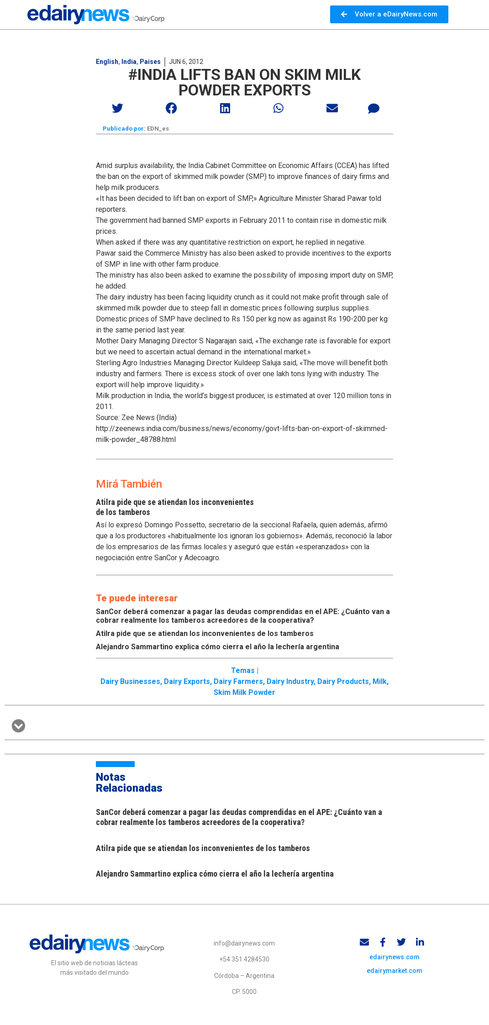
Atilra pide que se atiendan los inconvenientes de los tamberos (205, 634)
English (107, 61)
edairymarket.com (394, 974)
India (129, 61)
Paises (150, 61)
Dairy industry (290, 682)
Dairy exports (187, 682)
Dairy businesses (130, 682)
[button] (118, 108)
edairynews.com (394, 960)
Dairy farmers (238, 682)
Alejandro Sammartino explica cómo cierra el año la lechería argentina (217, 647)
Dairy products (343, 682)
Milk (380, 682)
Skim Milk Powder (244, 693)
